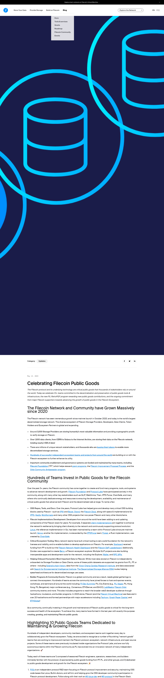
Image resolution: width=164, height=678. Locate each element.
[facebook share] (124, 361)
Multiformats (47, 515)
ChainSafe (44, 536)
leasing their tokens (106, 447)
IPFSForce (91, 533)
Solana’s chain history (55, 566)
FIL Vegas (118, 584)
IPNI (62, 512)
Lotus (32, 530)
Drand (77, 512)
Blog (65, 10)
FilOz (32, 670)
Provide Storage (36, 10)
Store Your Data (20, 10)
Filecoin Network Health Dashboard (74, 548)
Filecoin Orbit (120, 587)
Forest (105, 533)
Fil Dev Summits (87, 584)
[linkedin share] (135, 361)
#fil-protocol (107, 676)
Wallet (106, 554)
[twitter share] (130, 361)
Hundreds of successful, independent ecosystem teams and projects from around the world (71, 455)
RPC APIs (117, 554)
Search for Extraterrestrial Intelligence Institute (55, 569)
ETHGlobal (35, 601)
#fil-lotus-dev (91, 676)
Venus (40, 533)
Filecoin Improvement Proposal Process (108, 466)
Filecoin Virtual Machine (111, 594)
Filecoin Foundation (39, 466)
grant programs (79, 466)
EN (153, 10)
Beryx (62, 551)
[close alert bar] (159, 2)
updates (42, 361)
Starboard (118, 544)
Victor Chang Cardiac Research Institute (97, 566)
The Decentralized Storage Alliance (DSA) (95, 569)
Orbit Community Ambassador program (47, 469)
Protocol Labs (96, 492)
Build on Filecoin (52, 10)
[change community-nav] (131, 10)
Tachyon (104, 597)
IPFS (32, 515)
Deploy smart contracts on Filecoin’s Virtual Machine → (82, 2)
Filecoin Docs (90, 512)
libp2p (38, 515)
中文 (158, 10)
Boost (70, 512)
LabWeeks (109, 587)
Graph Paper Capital (118, 597)
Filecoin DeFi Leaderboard (110, 548)
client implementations (101, 523)
